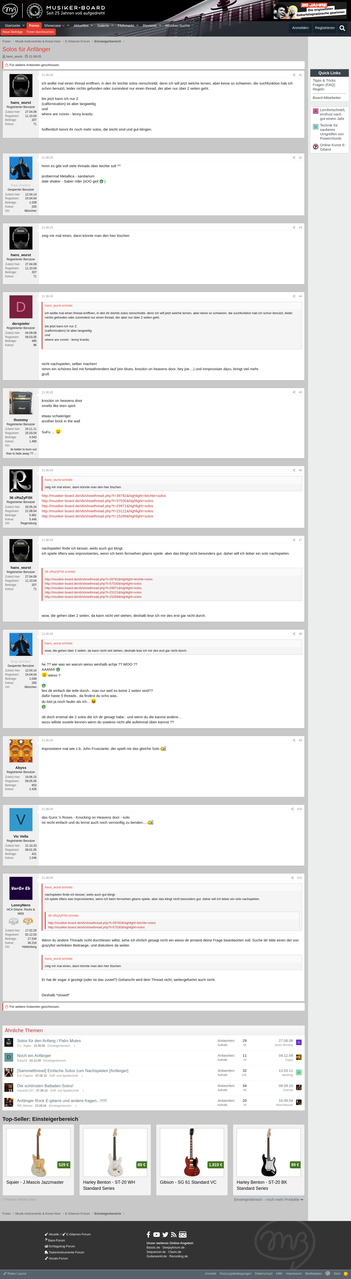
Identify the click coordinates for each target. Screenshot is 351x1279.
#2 (300, 157)
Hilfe (279, 1273)
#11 (299, 878)
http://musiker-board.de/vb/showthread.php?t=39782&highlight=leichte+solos (104, 496)
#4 (300, 296)
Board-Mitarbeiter (327, 98)
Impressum (294, 1273)
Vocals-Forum (56, 1258)
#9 (300, 740)
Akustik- (52, 1234)
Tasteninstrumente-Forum (64, 1252)
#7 (300, 540)
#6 (300, 470)
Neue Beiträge (12, 32)
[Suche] (342, 28)
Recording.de (178, 1256)
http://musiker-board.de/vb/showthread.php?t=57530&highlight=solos (97, 501)
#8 (300, 634)
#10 (299, 809)
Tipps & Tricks (324, 80)
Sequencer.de (156, 1252)
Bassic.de (153, 1247)
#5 (300, 392)
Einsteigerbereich (59, 1045)
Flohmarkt (126, 25)
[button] (24, 25)
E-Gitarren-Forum (76, 1234)
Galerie (103, 25)
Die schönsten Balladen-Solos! (45, 1086)
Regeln (318, 89)
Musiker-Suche (177, 25)
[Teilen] (294, 75)
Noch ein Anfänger (34, 1055)
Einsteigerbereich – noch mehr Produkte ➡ (268, 1199)
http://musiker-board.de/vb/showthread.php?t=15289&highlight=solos (97, 516)
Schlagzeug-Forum (60, 1246)
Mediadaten (313, 1273)
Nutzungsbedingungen (235, 1273)
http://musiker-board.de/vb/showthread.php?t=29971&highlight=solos (97, 506)
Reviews (150, 25)
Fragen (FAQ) (324, 85)
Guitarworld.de (156, 1256)
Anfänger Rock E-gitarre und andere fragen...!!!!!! (62, 1100)
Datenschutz (264, 1273)
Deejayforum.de (174, 1247)
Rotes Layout (14, 1273)
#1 (300, 75)
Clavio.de (174, 1252)
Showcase (54, 25)
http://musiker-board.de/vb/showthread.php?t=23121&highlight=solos (97, 511)
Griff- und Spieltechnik (63, 1075)
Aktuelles (81, 25)
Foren (34, 25)
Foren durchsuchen (40, 32)
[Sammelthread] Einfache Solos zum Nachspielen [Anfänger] (72, 1070)
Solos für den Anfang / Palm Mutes (49, 1040)
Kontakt (210, 1273)
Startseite (12, 25)
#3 (300, 227)
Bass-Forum (55, 1240)
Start (337, 1273)
